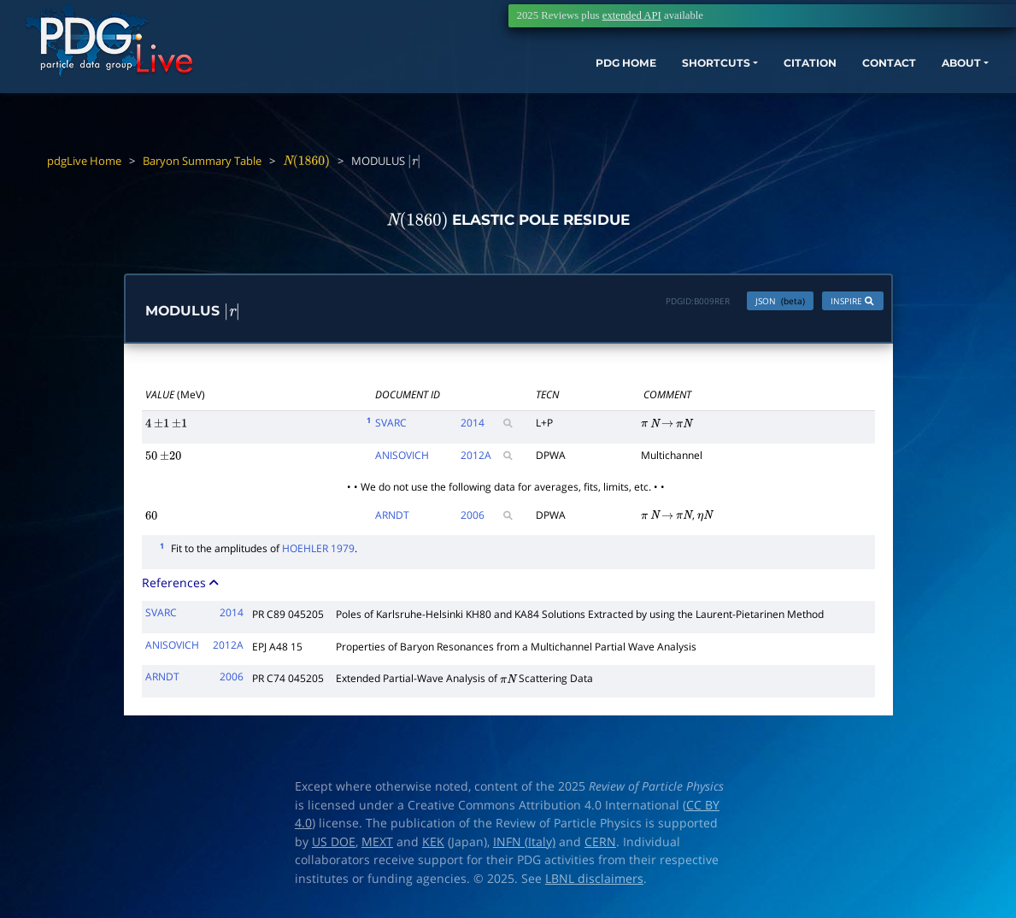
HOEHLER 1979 (318, 552)
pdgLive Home (84, 160)
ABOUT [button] (943, 75)
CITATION (773, 75)
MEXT (377, 845)
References (181, 587)
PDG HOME (559, 75)
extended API (631, 15)
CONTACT (862, 75)
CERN (600, 845)
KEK (433, 845)
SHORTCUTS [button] (664, 75)
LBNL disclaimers (594, 882)
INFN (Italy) (524, 845)
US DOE (333, 845)
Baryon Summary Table (202, 160)
